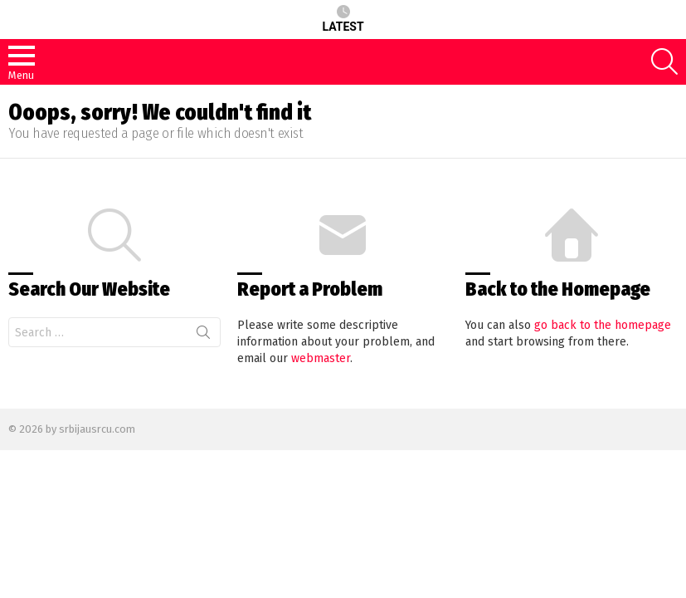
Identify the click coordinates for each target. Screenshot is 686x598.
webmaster (320, 358)
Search (203, 335)
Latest (342, 19)
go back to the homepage (602, 325)
